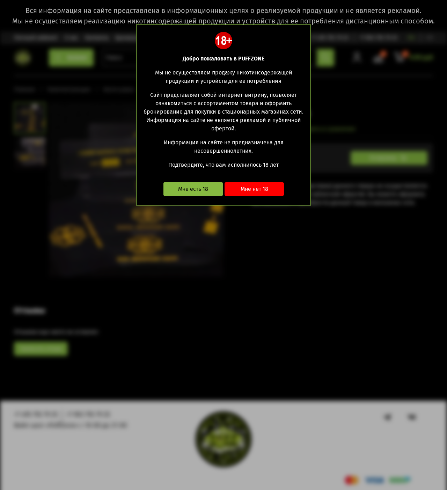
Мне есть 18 (193, 189)
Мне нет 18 (254, 189)
